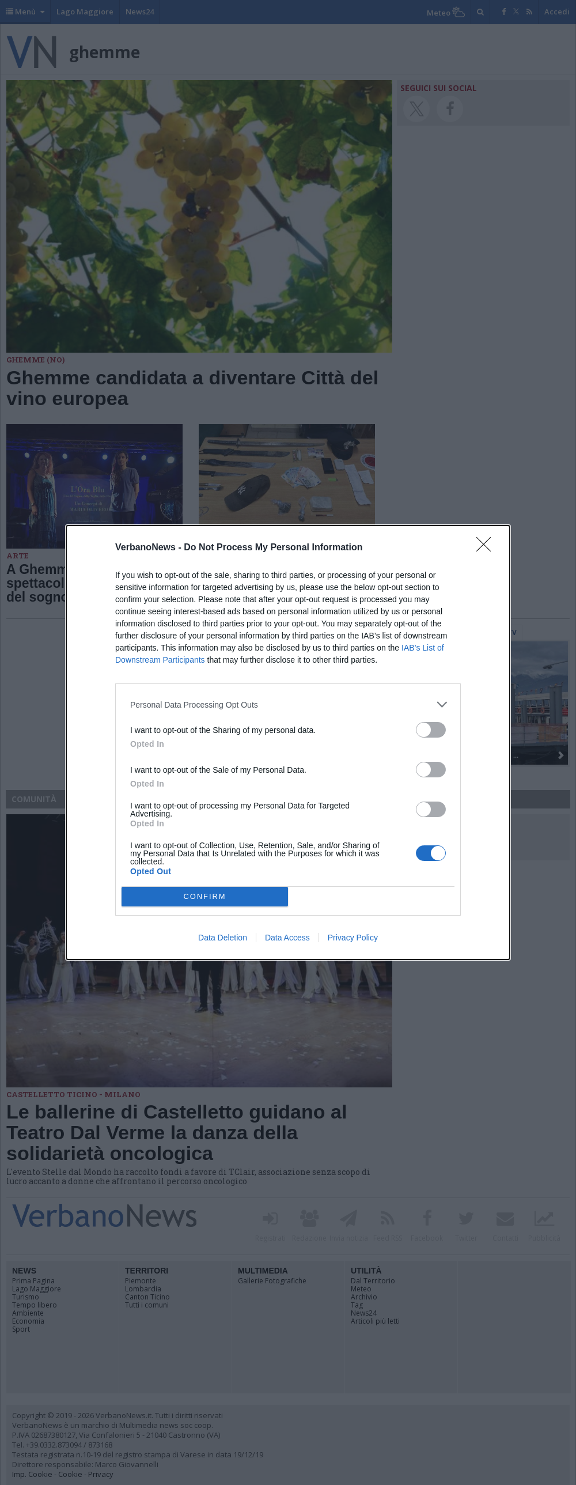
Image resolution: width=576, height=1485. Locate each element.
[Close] (487, 548)
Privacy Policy (353, 937)
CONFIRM (204, 897)
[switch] (431, 730)
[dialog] (288, 742)
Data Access (287, 937)
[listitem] (288, 704)
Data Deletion (222, 937)
